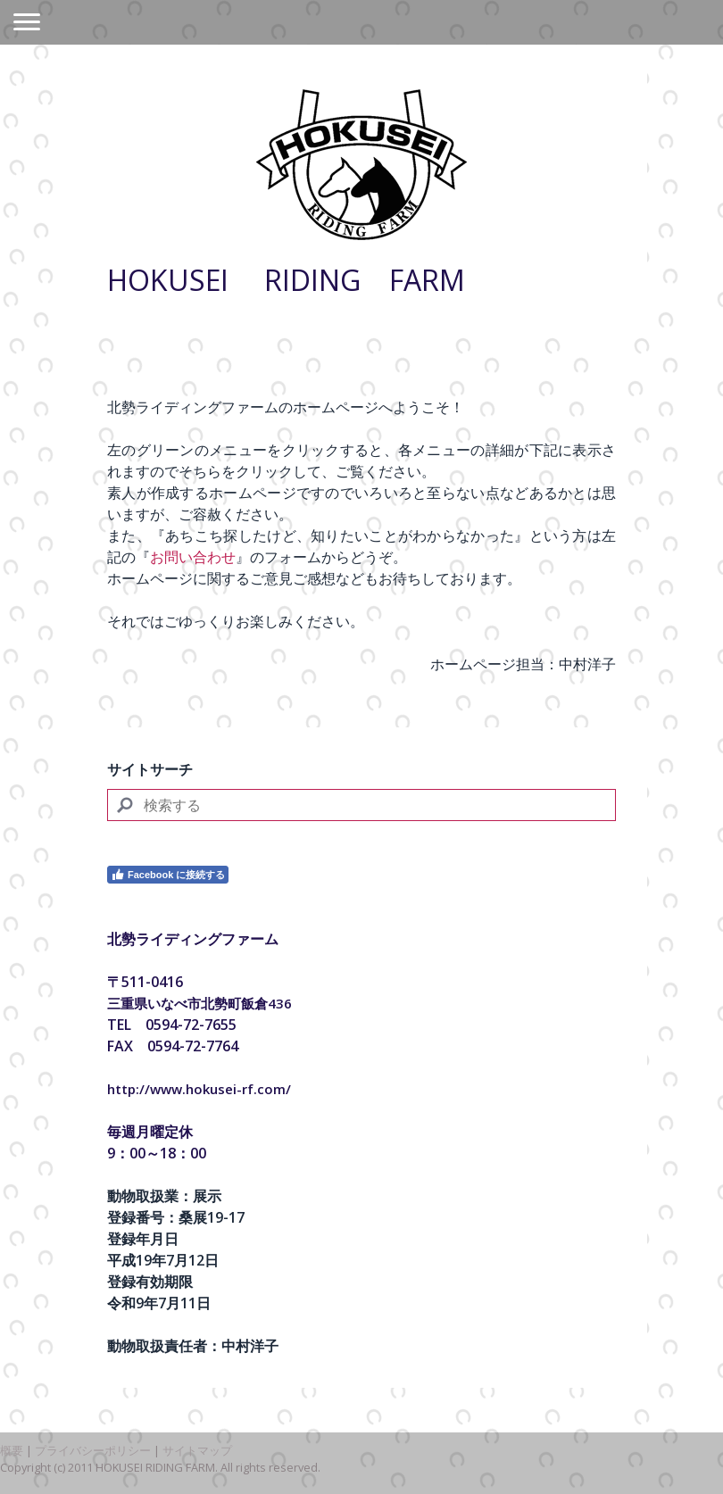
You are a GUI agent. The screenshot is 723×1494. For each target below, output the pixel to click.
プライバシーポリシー (93, 1450)
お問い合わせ (193, 557)
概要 (11, 1450)
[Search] (361, 805)
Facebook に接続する (168, 874)
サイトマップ (197, 1450)
